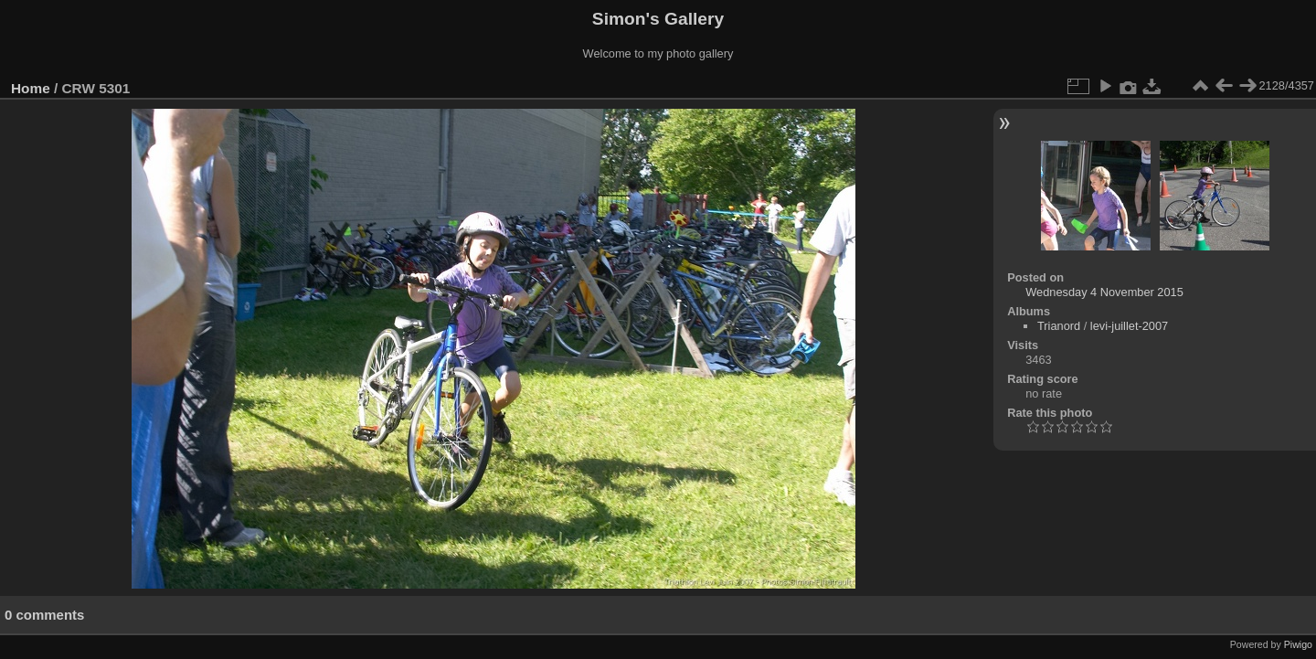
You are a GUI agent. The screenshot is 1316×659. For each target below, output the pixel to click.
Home (30, 88)
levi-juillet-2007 (1129, 326)
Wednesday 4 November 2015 (1104, 292)
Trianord (1058, 326)
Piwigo (1298, 644)
